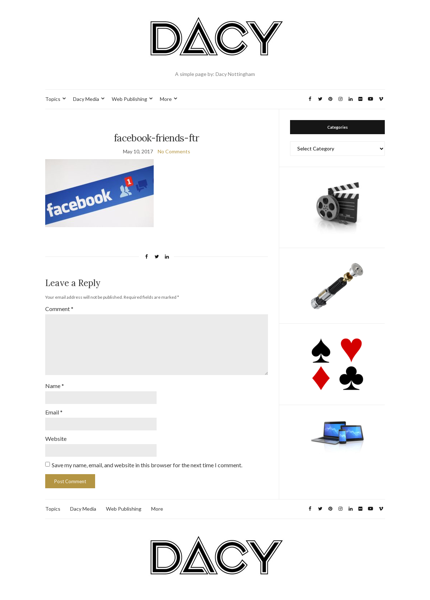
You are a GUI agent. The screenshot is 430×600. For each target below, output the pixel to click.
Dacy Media (86, 99)
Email (54, 412)
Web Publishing (129, 99)
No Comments (174, 151)
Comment (59, 308)
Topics (52, 99)
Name (54, 385)
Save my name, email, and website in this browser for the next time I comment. (147, 464)
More (166, 99)
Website (56, 438)
